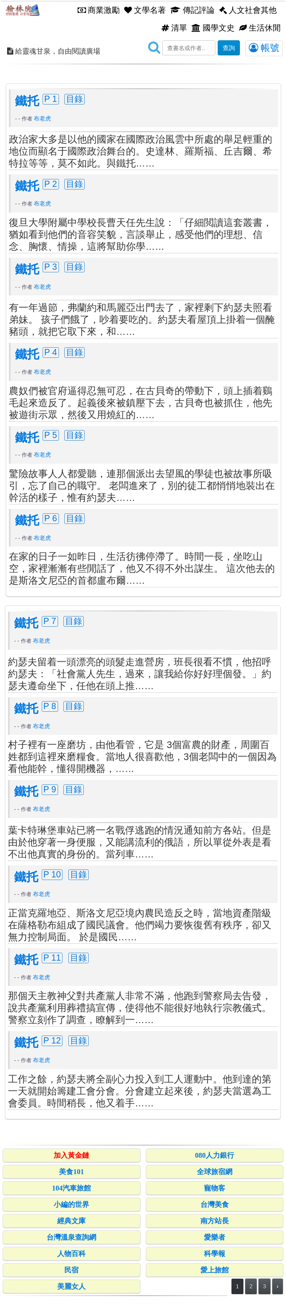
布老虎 (42, 118)
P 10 (52, 874)
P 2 (50, 184)
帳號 (264, 48)
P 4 (50, 352)
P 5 (50, 435)
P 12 (52, 1040)
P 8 (49, 706)
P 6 (50, 518)
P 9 (49, 789)
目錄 (74, 99)
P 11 (52, 957)
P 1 (50, 99)
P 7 (49, 621)
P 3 (50, 266)
